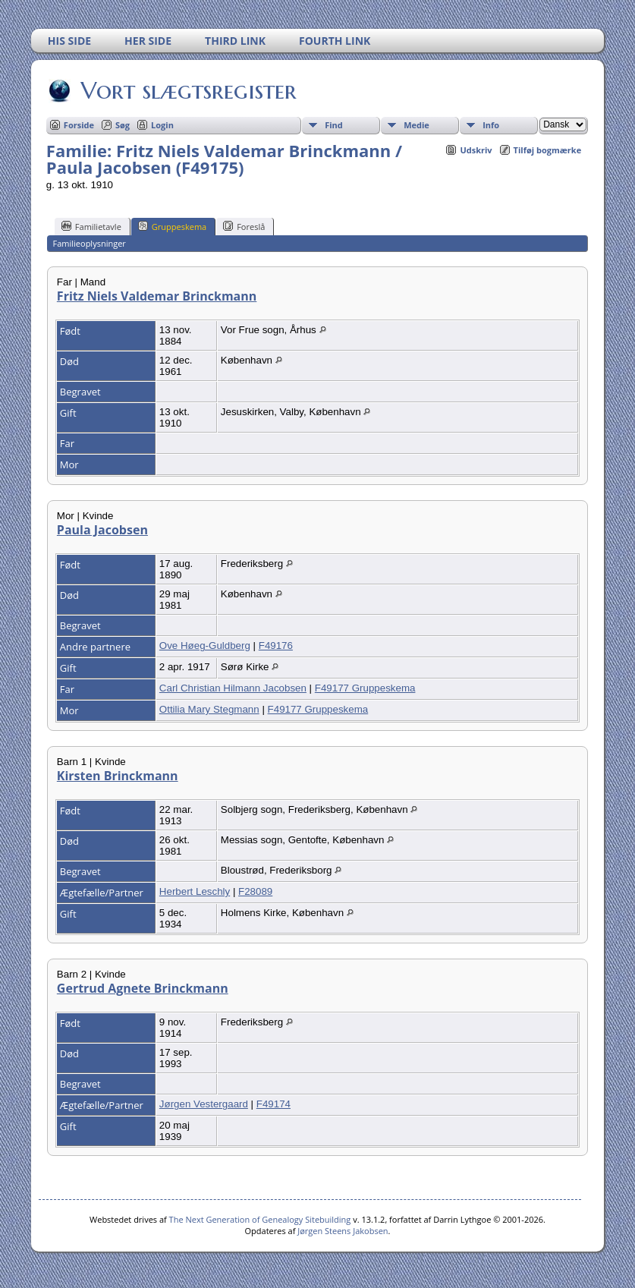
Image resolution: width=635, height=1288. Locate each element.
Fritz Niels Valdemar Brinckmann (156, 296)
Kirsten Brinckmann (117, 775)
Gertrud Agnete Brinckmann (142, 988)
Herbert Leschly (194, 891)
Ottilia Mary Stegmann (209, 709)
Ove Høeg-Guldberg (204, 645)
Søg (122, 125)
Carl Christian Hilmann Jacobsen (232, 688)
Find (334, 125)
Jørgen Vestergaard (203, 1104)
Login (162, 125)
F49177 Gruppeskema (365, 688)
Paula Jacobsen (102, 529)
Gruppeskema (172, 226)
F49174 (273, 1104)
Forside (79, 125)
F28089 (255, 891)
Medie (416, 125)
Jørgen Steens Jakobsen (342, 1230)
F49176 (276, 645)
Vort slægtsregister (187, 90)
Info (491, 125)
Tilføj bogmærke (548, 150)
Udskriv (476, 150)
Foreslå (244, 226)
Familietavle (91, 226)
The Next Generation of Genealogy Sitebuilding (260, 1219)
